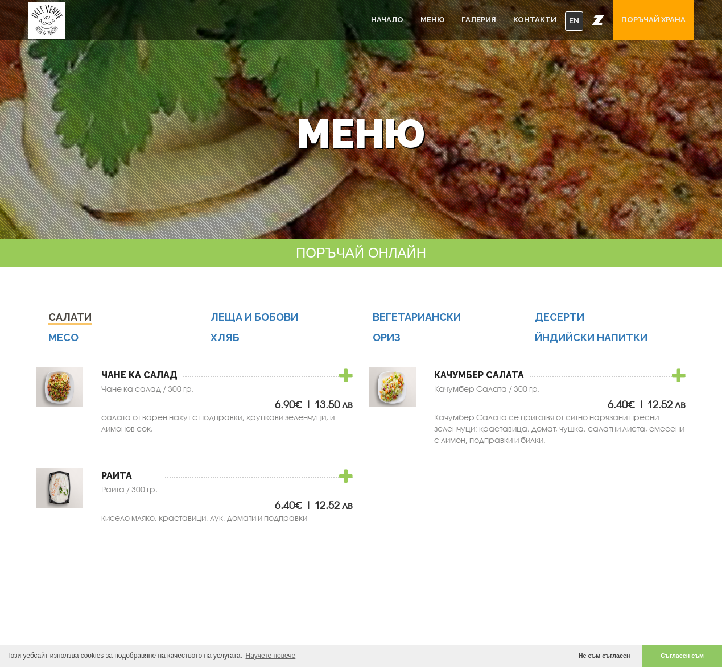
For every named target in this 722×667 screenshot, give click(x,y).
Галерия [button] (478, 19)
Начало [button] (387, 19)
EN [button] (574, 20)
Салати (70, 317)
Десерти (559, 317)
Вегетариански (417, 317)
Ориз (387, 337)
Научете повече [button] (271, 656)
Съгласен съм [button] (682, 655)
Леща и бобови (254, 317)
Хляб (225, 337)
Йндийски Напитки (591, 337)
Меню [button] (432, 19)
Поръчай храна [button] (653, 19)
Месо (63, 337)
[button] (598, 20)
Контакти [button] (534, 19)
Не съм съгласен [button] (604, 655)
